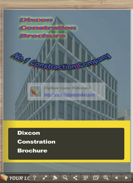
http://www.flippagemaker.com (69, 94)
